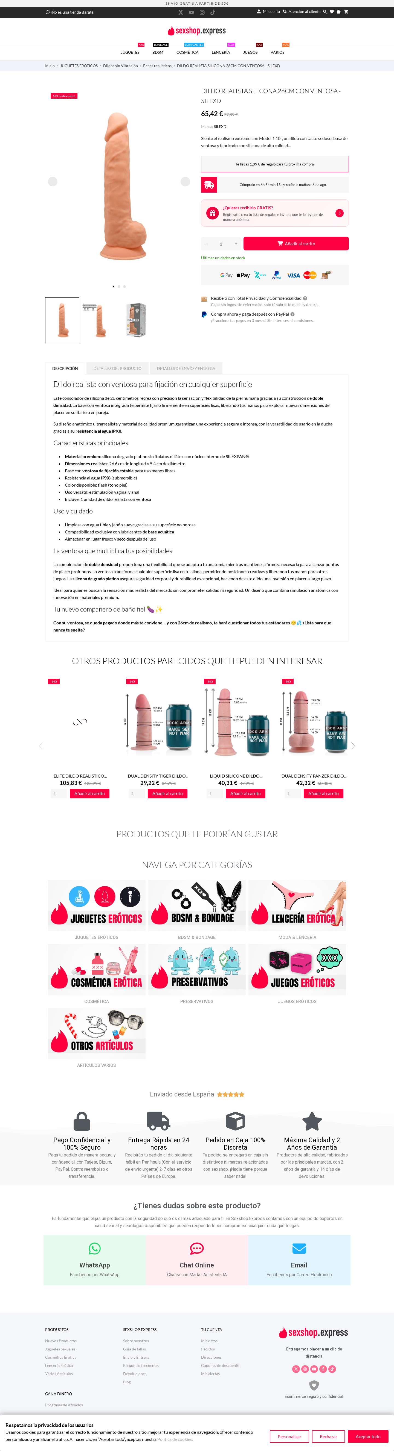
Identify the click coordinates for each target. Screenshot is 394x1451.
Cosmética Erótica (60, 1357)
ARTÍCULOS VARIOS (96, 1065)
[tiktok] (212, 12)
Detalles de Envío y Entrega (186, 368)
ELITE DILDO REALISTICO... (80, 775)
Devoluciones (134, 1373)
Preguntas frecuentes (141, 1365)
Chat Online (197, 1265)
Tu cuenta (211, 1329)
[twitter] (180, 12)
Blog (127, 1381)
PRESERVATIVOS (196, 1001)
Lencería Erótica (59, 1365)
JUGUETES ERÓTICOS (96, 937)
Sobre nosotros (136, 1340)
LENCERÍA (223, 49)
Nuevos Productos (61, 1340)
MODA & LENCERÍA (297, 937)
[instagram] (202, 12)
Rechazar (328, 1436)
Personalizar (289, 1436)
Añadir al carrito (296, 243)
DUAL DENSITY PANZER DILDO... (314, 775)
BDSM (160, 49)
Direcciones (211, 1357)
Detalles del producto (117, 368)
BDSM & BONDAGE (197, 937)
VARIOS (280, 49)
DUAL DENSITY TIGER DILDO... (158, 775)
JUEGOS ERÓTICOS (297, 1001)
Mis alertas (210, 1373)
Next (351, 745)
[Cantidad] (220, 243)
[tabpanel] (119, 186)
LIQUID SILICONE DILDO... (236, 775)
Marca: (207, 126)
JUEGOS (253, 49)
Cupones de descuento (220, 1365)
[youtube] (191, 12)
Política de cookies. (175, 1439)
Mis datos (209, 1340)
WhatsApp (94, 1265)
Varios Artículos (59, 1373)
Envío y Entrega (136, 1357)
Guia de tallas (134, 1349)
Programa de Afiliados (64, 1405)
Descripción (65, 368)
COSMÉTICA (190, 49)
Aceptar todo (368, 1436)
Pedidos (208, 1349)
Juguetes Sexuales (60, 1349)
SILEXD (220, 126)
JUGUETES (132, 49)
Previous (42, 745)
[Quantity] (59, 793)
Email (299, 1265)
